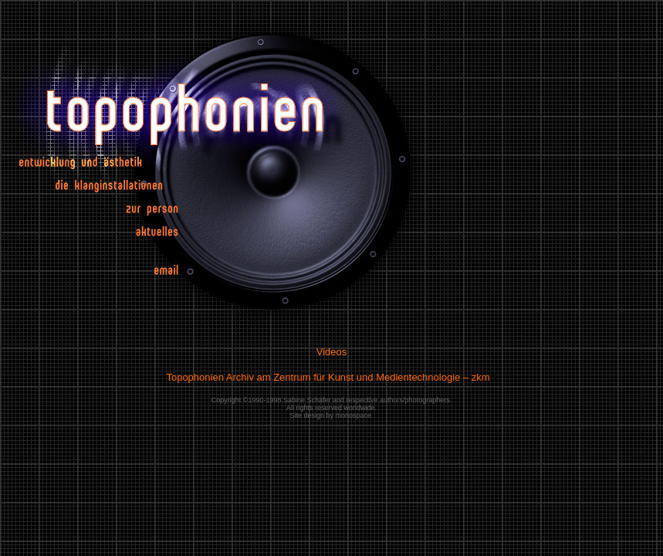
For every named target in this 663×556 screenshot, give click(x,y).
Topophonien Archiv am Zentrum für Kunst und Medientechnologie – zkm (327, 377)
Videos (331, 352)
